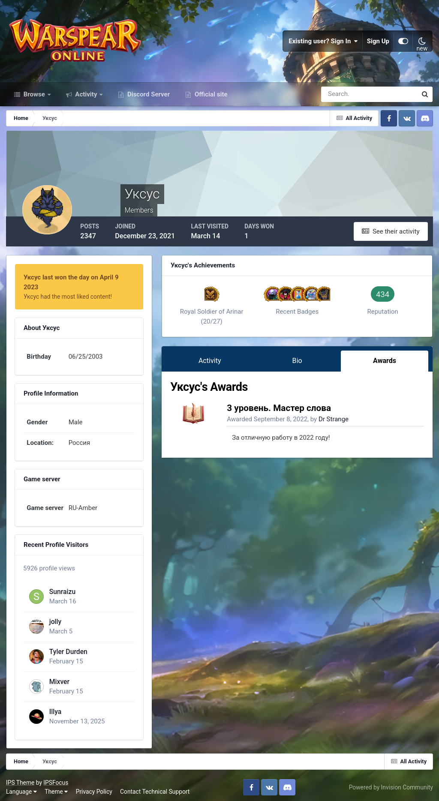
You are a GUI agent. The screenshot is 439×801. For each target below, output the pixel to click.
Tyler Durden (68, 647)
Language (21, 787)
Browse (34, 98)
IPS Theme (20, 778)
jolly (55, 617)
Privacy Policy (94, 787)
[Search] (339, 97)
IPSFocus (56, 778)
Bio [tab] (299, 364)
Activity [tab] (213, 364)
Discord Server (148, 98)
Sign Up (378, 43)
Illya (55, 707)
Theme (56, 787)
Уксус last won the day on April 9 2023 (79, 281)
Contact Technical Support (155, 787)
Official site (210, 98)
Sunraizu (62, 587)
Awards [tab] (385, 364)
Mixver (59, 677)
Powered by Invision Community (391, 783)
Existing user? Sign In (323, 43)
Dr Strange (338, 422)
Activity (86, 98)
